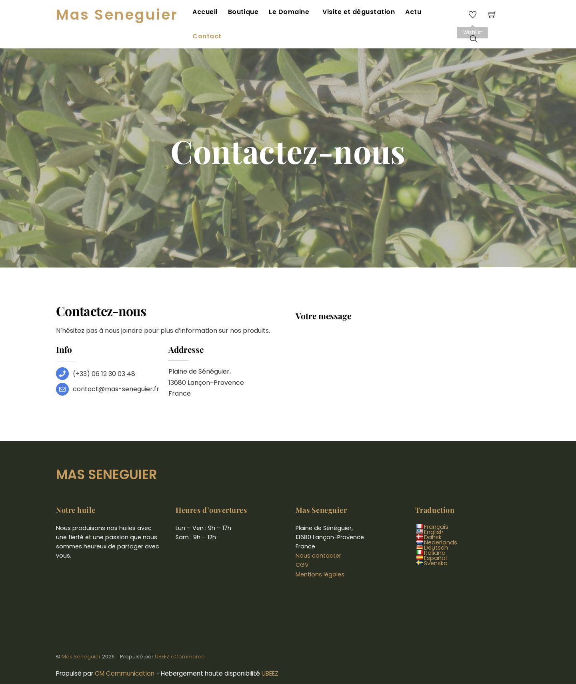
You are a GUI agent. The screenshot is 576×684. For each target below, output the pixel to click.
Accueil (209, 13)
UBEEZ (270, 654)
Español (435, 539)
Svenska (436, 544)
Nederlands (440, 524)
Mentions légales (320, 555)
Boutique (247, 13)
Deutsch (436, 529)
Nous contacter (318, 537)
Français (436, 508)
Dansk (433, 518)
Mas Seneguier (81, 637)
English (434, 513)
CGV (302, 546)
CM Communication (124, 654)
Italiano (435, 534)
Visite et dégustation (358, 13)
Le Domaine (292, 13)
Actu (412, 13)
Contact (443, 13)
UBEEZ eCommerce (180, 637)
